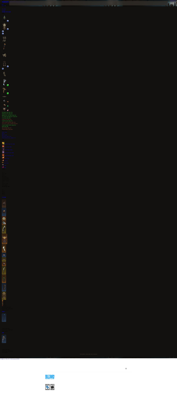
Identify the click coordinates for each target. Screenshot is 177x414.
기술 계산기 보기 (173, 0)
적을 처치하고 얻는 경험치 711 (9, 138)
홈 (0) (3, 133)
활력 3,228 (4, 135)
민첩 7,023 (4, 132)
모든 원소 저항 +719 (6, 136)
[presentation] (13, 3)
